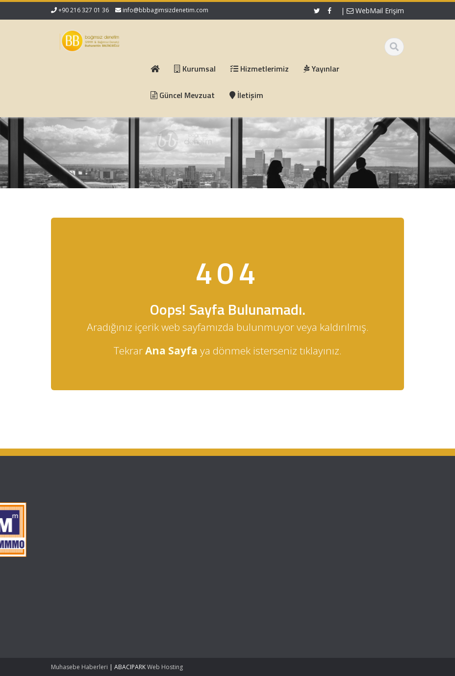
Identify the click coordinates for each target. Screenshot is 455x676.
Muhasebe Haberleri (79, 667)
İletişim (140, 547)
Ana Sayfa (145, 510)
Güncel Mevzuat (154, 537)
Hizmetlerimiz (150, 528)
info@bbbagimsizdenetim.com (165, 10)
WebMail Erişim (375, 10)
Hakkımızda (147, 519)
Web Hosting (165, 667)
